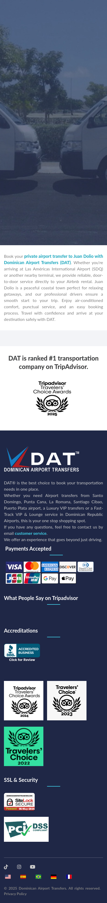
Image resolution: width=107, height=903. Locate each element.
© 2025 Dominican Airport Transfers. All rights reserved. (52, 888)
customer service (30, 533)
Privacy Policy (15, 893)
